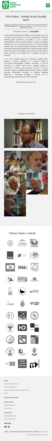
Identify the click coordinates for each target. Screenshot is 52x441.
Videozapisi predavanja (9, 419)
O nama (6, 381)
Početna (13, 11)
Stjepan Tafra (42, 431)
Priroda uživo (19, 11)
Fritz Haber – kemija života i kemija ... (32, 11)
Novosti (6, 393)
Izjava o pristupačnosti (42, 435)
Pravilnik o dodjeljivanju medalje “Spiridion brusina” (16, 390)
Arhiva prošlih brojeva (9, 405)
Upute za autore (8, 408)
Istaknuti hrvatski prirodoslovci (11, 384)
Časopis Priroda (8, 402)
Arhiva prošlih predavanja (10, 416)
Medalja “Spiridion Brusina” (10, 387)
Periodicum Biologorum (11, 397)
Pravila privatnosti (31, 435)
